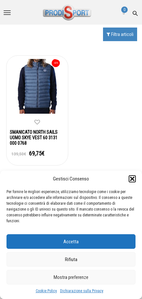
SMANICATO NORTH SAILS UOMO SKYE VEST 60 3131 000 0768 (34, 138)
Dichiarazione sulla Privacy (81, 291)
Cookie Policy (46, 291)
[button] (132, 179)
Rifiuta (71, 259)
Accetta (71, 242)
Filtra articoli (120, 34)
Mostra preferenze (71, 277)
